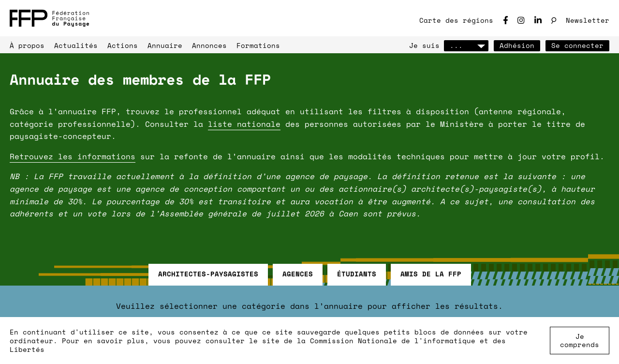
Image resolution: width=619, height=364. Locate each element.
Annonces (209, 45)
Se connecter (577, 45)
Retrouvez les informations (72, 156)
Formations (258, 45)
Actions (122, 45)
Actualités (76, 45)
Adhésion (517, 45)
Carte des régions (456, 20)
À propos (27, 45)
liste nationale (244, 124)
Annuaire (164, 45)
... (466, 45)
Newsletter (587, 20)
